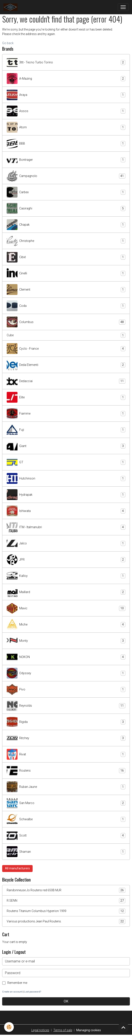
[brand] (11, 7)
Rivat (66, 754)
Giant (66, 446)
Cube (66, 335)
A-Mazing (66, 78)
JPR (66, 559)
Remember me (17, 983)
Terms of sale (62, 1030)
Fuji (66, 429)
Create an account (12, 991)
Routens (66, 770)
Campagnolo (66, 176)
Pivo (66, 689)
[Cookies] (9, 1027)
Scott (66, 835)
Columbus (66, 322)
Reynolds (66, 705)
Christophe (66, 240)
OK (66, 1001)
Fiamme (66, 413)
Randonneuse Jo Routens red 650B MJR (66, 890)
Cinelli (66, 273)
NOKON (66, 657)
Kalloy (66, 575)
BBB (66, 143)
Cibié (66, 257)
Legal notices (40, 1030)
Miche (66, 624)
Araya (66, 94)
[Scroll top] (123, 1027)
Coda (66, 305)
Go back (8, 43)
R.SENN (66, 900)
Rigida (66, 721)
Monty (66, 640)
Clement (66, 289)
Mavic (66, 608)
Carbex (66, 192)
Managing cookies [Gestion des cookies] (88, 1030)
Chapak (66, 224)
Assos (66, 111)
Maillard (66, 592)
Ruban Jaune (66, 786)
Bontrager (66, 159)
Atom (66, 127)
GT (66, 462)
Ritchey (66, 738)
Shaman (66, 851)
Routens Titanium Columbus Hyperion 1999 (66, 911)
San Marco (66, 803)
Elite (66, 397)
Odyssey (66, 673)
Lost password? (32, 991)
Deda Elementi (66, 364)
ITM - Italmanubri (66, 527)
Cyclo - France (66, 348)
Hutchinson (66, 478)
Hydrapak (66, 494)
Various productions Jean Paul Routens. (66, 921)
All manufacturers (17, 868)
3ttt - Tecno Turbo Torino (66, 62)
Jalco (66, 543)
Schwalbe (66, 819)
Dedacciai (66, 381)
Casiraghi (66, 208)
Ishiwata (66, 510)
